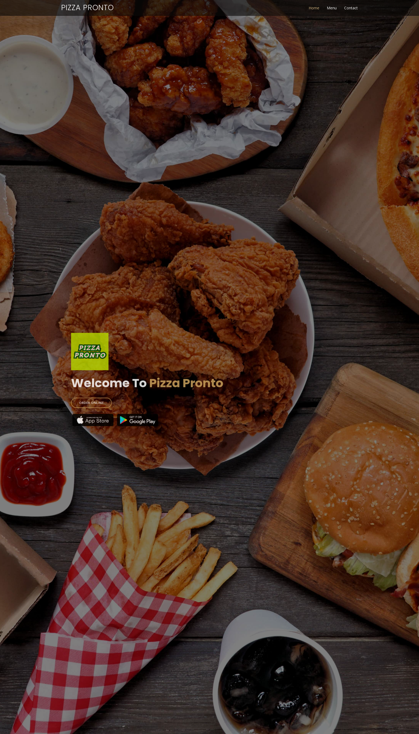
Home (314, 7)
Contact (351, 7)
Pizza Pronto (87, 7)
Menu (332, 7)
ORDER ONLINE (100, 400)
